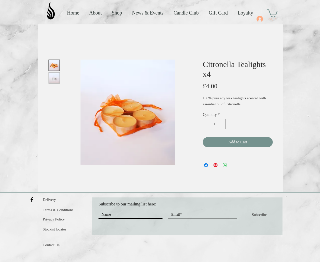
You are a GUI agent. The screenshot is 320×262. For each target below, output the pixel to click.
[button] (272, 13)
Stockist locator (54, 229)
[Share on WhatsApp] (225, 165)
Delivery (49, 200)
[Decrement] (207, 124)
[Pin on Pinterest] (215, 165)
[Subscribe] (259, 214)
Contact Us (51, 245)
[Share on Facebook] (206, 165)
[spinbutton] (214, 124)
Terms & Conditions (58, 210)
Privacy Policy (54, 219)
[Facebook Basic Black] (32, 199)
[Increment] (221, 124)
